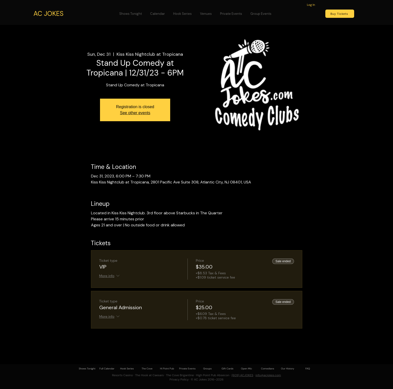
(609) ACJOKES (242, 375)
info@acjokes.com (268, 375)
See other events (135, 113)
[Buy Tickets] (339, 14)
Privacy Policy (178, 379)
